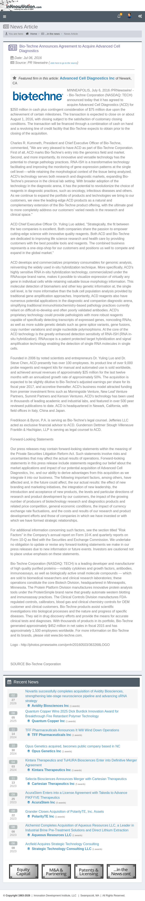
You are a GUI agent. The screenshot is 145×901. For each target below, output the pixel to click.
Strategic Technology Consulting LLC (59, 849)
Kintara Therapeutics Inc (49, 770)
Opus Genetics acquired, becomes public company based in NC (72, 746)
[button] (4, 16)
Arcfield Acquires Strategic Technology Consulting (62, 844)
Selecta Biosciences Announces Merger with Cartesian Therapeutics (76, 779)
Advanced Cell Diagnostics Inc (87, 78)
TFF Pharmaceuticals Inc (49, 735)
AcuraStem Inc (41, 802)
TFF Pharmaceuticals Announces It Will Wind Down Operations (72, 730)
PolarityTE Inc (40, 816)
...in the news (52, 33)
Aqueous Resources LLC (49, 835)
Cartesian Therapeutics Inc (50, 783)
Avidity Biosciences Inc (48, 705)
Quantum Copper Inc (46, 721)
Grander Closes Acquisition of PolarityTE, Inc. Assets (64, 811)
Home (31, 33)
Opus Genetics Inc (44, 751)
